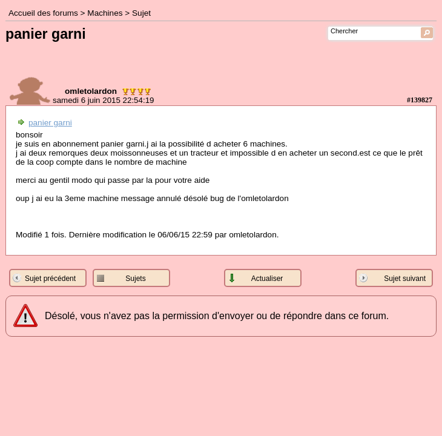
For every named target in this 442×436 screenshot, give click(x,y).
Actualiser (267, 278)
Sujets (135, 278)
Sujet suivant (405, 278)
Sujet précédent (50, 278)
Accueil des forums (43, 13)
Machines (104, 13)
